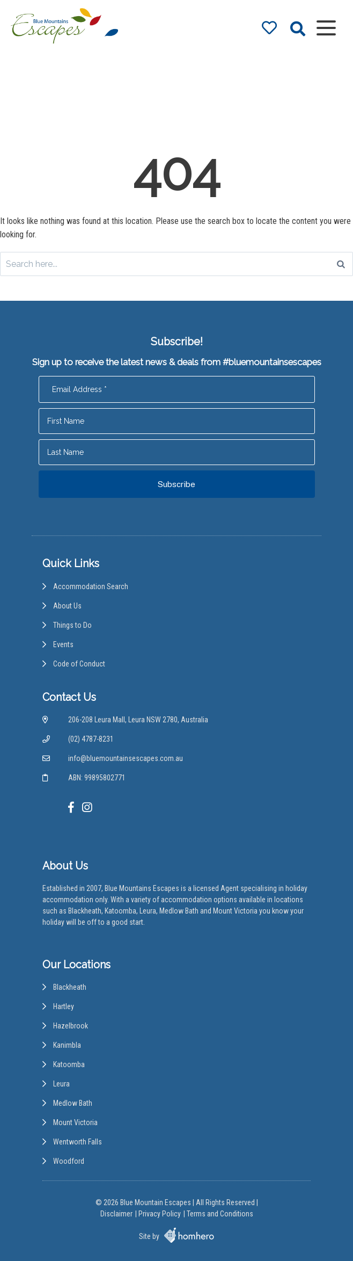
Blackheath (69, 987)
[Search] (341, 264)
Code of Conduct (79, 664)
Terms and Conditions (220, 1213)
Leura (61, 1083)
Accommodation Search (90, 586)
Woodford (68, 1161)
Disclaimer (116, 1213)
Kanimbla (67, 1045)
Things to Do (72, 625)
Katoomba (69, 1064)
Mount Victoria (75, 1122)
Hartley (63, 1006)
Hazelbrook (70, 1025)
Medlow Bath (72, 1103)
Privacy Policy (159, 1213)
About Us (67, 605)
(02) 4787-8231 (91, 739)
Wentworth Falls (77, 1141)
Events (63, 644)
